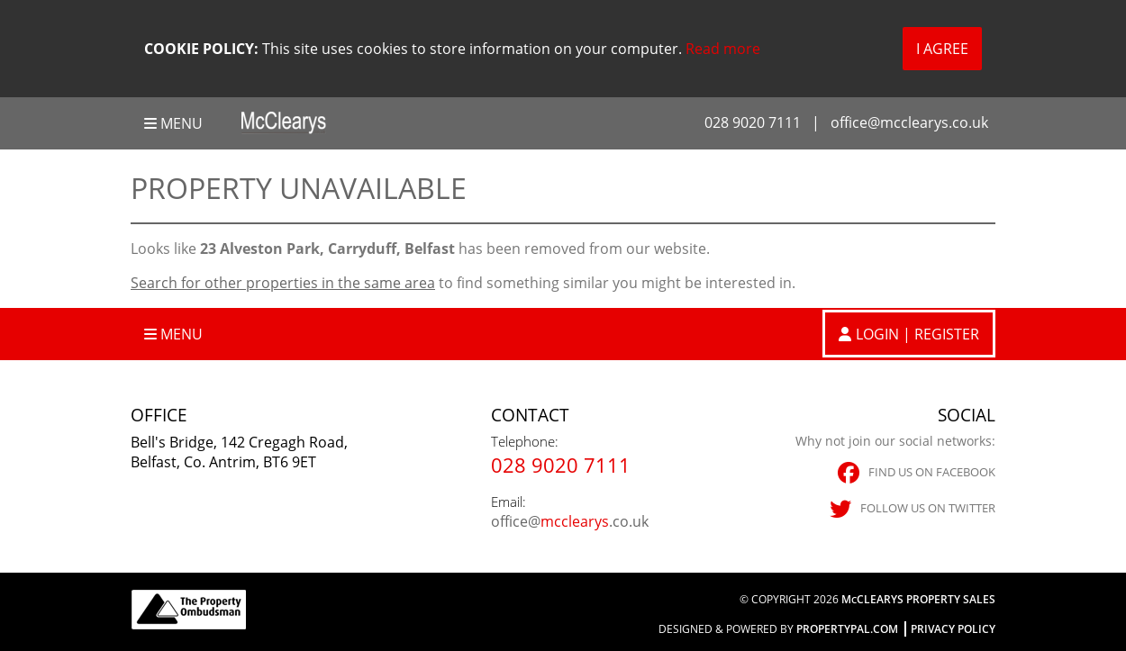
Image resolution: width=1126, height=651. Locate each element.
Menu (173, 123)
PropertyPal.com (847, 629)
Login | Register (917, 334)
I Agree (942, 49)
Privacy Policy (953, 629)
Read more (723, 49)
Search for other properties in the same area (283, 283)
